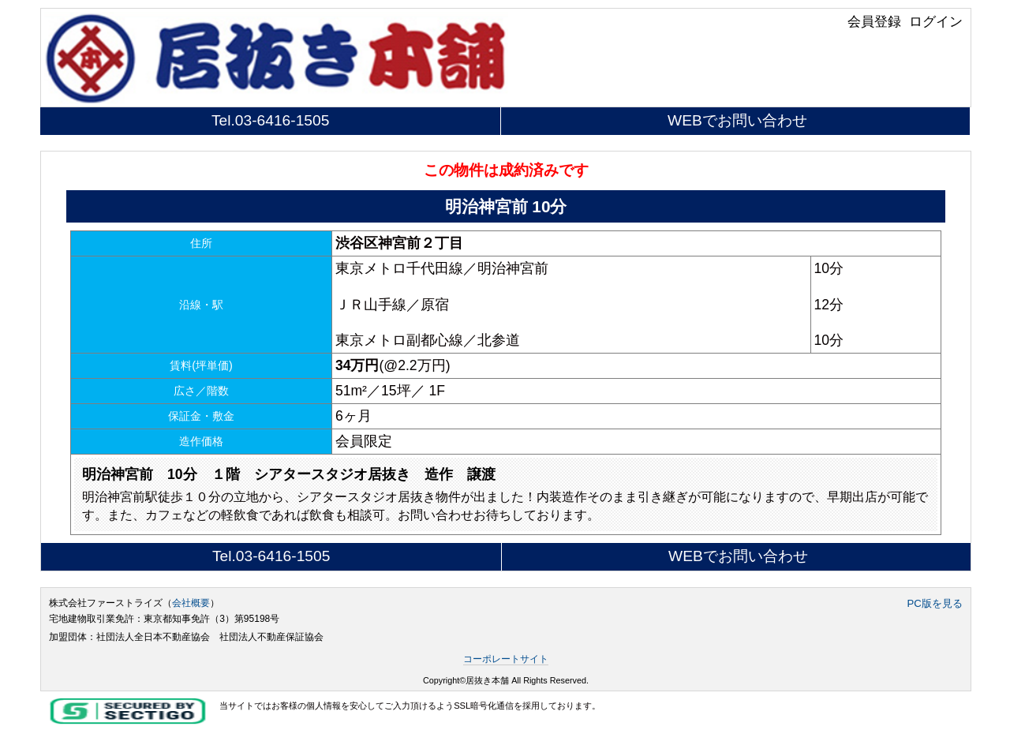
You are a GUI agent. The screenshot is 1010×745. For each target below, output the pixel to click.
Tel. (270, 120)
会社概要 (191, 602)
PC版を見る (934, 603)
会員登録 (874, 21)
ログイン (936, 21)
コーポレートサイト (505, 659)
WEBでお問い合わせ (737, 120)
